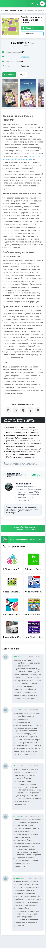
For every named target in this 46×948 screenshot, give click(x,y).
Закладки (28, 34)
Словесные (26, 57)
